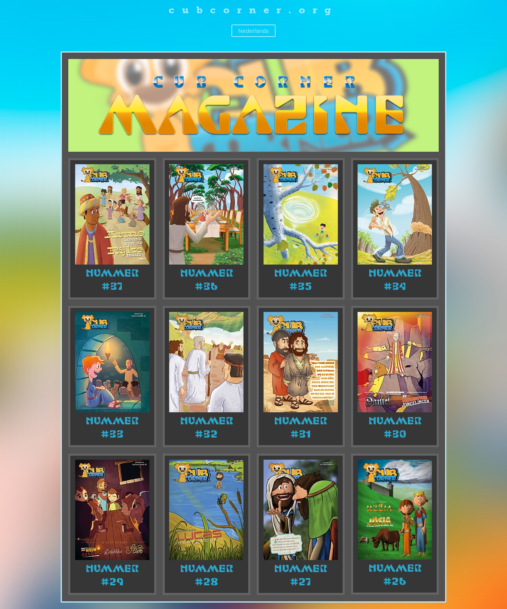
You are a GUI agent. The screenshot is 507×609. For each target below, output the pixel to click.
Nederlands (253, 30)
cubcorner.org (254, 10)
